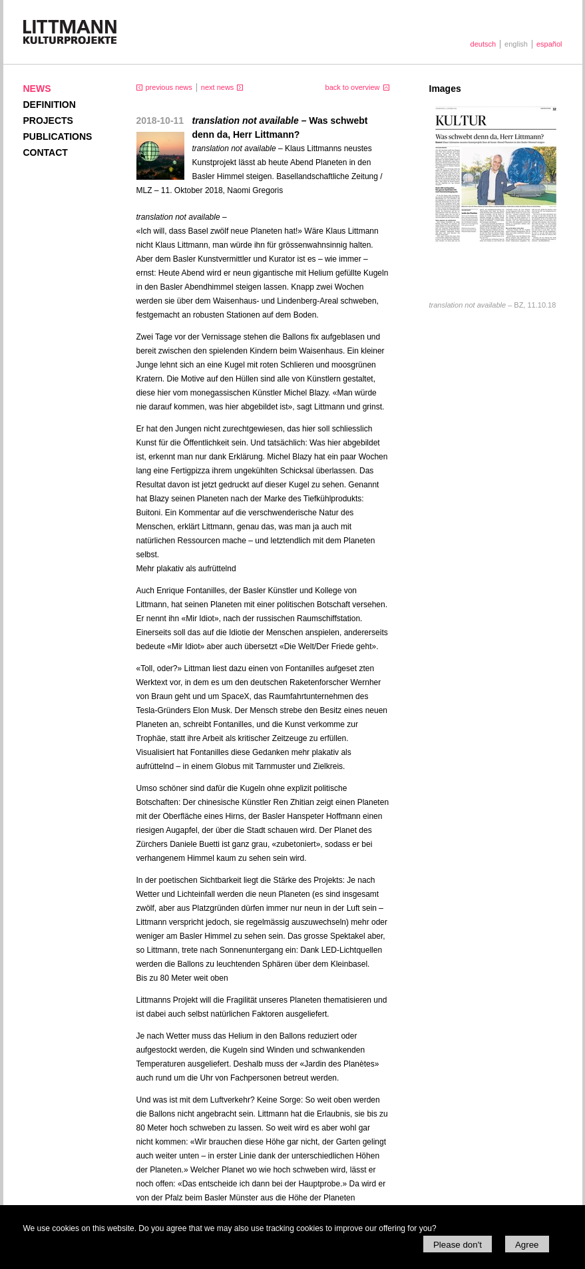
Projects (48, 120)
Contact (45, 152)
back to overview (352, 87)
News (37, 88)
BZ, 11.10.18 (492, 305)
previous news (169, 87)
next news (217, 87)
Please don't (457, 1245)
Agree (527, 1245)
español (549, 44)
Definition (49, 104)
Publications (58, 136)
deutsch (483, 44)
